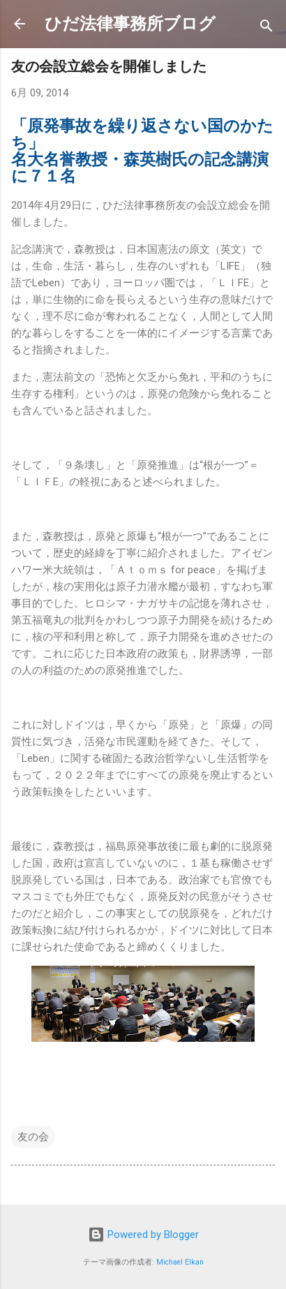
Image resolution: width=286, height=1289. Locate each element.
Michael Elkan (180, 1262)
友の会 (33, 1136)
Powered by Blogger (143, 1234)
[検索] (266, 28)
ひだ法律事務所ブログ (130, 24)
